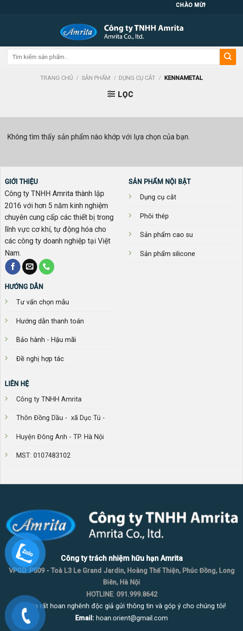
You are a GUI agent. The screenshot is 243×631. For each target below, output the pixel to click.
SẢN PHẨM (96, 77)
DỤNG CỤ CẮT (137, 77)
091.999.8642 (136, 594)
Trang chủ (56, 77)
